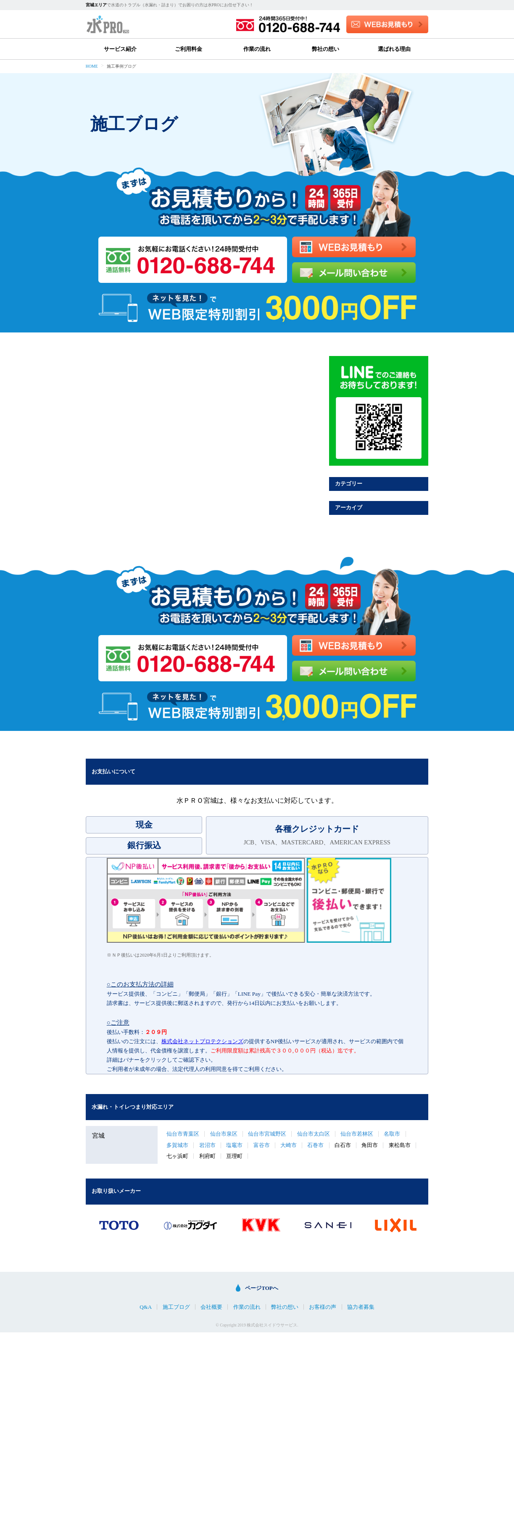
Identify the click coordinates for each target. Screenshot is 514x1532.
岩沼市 (207, 1145)
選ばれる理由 (394, 49)
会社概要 (211, 1307)
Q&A (146, 1307)
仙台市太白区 (313, 1134)
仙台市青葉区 (182, 1134)
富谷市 (261, 1145)
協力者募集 (360, 1307)
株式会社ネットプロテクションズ (202, 1041)
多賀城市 (177, 1145)
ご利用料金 (188, 49)
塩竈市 (234, 1145)
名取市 (392, 1134)
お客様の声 (322, 1307)
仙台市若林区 (356, 1134)
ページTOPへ (261, 1288)
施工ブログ (176, 1307)
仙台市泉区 (223, 1134)
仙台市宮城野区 (267, 1134)
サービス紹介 (120, 49)
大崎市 (288, 1145)
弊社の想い (325, 49)
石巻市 (315, 1145)
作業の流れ (257, 49)
